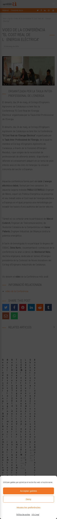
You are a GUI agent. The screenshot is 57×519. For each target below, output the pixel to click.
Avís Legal (35, 515)
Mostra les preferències (28, 507)
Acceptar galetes (28, 491)
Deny (28, 499)
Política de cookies (23, 515)
